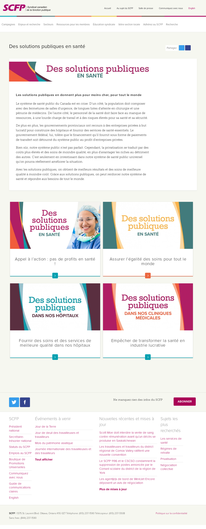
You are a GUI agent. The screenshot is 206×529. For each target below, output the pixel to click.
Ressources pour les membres (73, 24)
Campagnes (8, 24)
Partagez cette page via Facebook (188, 47)
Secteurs (48, 24)
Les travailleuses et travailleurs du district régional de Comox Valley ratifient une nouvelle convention (126, 450)
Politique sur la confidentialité (171, 513)
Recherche (172, 24)
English (191, 8)
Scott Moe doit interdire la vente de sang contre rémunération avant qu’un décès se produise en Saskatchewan (127, 436)
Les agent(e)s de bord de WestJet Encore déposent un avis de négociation (127, 481)
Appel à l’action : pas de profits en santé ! (55, 261)
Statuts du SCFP (19, 447)
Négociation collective (169, 467)
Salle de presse (146, 8)
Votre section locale (129, 24)
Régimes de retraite (169, 450)
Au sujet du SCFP (125, 8)
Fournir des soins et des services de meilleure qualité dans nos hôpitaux (55, 343)
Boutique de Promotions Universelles (17, 463)
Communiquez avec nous (171, 8)
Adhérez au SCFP (153, 24)
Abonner (185, 401)
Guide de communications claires (20, 487)
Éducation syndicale (104, 24)
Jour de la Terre (45, 426)
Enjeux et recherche (29, 24)
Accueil (107, 8)
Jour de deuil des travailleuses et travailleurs (57, 435)
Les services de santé (171, 440)
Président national (15, 428)
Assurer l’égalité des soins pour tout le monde (148, 261)
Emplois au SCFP (20, 453)
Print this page (194, 47)
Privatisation (168, 459)
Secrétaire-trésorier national (20, 439)
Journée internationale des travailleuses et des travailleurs (63, 451)
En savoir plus (55, 275)
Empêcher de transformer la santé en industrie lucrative (148, 343)
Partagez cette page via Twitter (181, 47)
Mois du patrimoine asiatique (54, 443)
